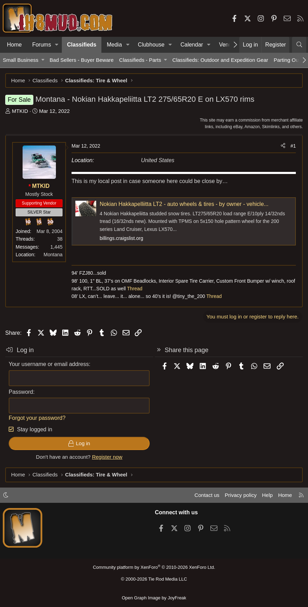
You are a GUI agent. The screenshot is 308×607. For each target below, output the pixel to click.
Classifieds (81, 45)
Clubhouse (151, 45)
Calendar (192, 45)
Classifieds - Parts (140, 60)
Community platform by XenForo (154, 567)
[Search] (299, 45)
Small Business (21, 60)
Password (21, 392)
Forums (41, 45)
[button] (57, 45)
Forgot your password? (37, 418)
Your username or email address (49, 364)
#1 (293, 146)
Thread (134, 288)
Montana (53, 254)
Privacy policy (241, 495)
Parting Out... (289, 60)
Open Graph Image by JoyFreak (154, 597)
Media (114, 45)
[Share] (283, 146)
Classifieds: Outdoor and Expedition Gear (220, 60)
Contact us (206, 495)
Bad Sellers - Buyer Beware (82, 60)
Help (267, 495)
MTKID (20, 111)
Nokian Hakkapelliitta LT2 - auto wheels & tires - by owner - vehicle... (184, 204)
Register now (107, 457)
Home (14, 45)
